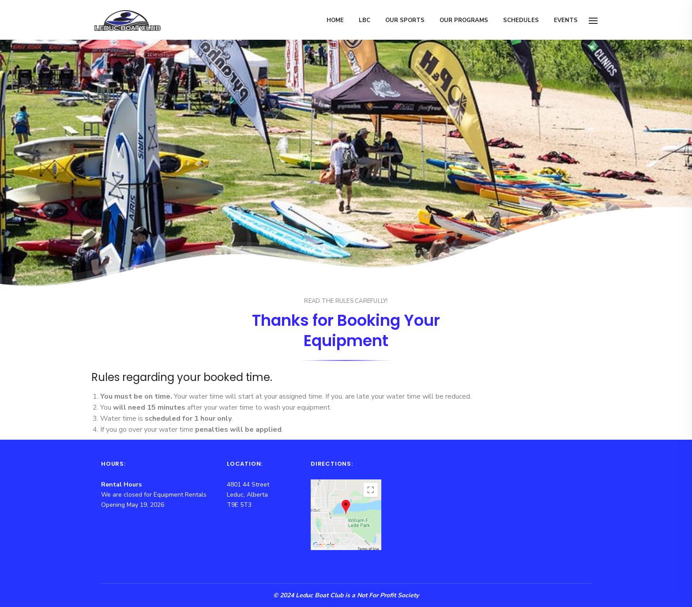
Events (566, 20)
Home (335, 20)
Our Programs (464, 20)
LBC (364, 20)
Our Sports (405, 20)
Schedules (521, 20)
